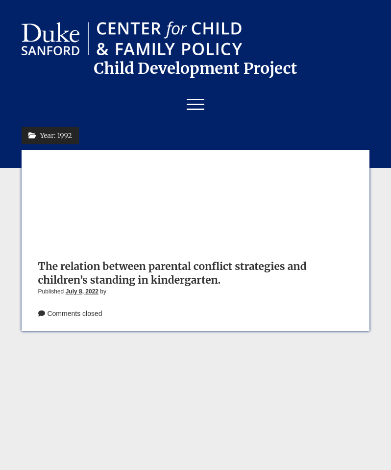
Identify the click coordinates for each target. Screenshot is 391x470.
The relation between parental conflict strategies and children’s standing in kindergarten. (172, 273)
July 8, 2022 (82, 291)
